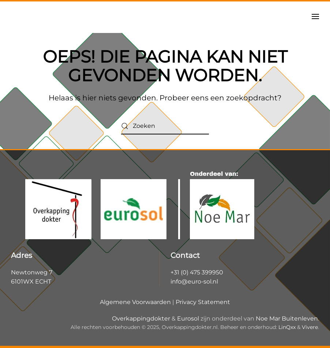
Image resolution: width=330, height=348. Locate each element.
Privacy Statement (203, 302)
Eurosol (188, 318)
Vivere (310, 327)
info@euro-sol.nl (194, 281)
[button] (315, 16)
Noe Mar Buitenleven (287, 318)
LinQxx (287, 327)
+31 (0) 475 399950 (196, 272)
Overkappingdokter (141, 318)
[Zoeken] (165, 126)
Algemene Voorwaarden (135, 302)
